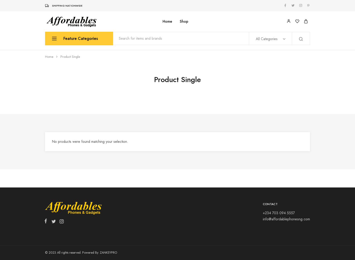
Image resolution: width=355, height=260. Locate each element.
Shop (184, 21)
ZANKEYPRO (108, 252)
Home (167, 21)
